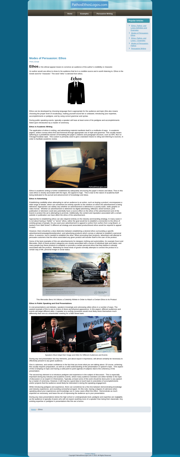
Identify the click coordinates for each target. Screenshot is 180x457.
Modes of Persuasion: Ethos (47, 58)
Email (36, 62)
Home (69, 14)
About (93, 454)
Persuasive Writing (105, 14)
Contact (87, 454)
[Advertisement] (76, 35)
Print (31, 62)
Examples (84, 14)
